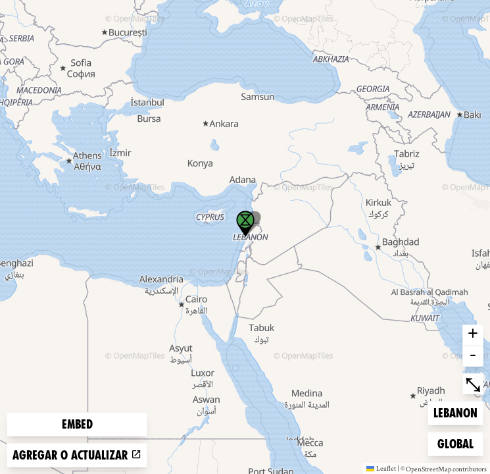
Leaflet (381, 468)
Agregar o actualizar (76, 455)
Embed (77, 424)
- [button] (473, 356)
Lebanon (455, 412)
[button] (245, 224)
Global (458, 442)
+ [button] (473, 335)
